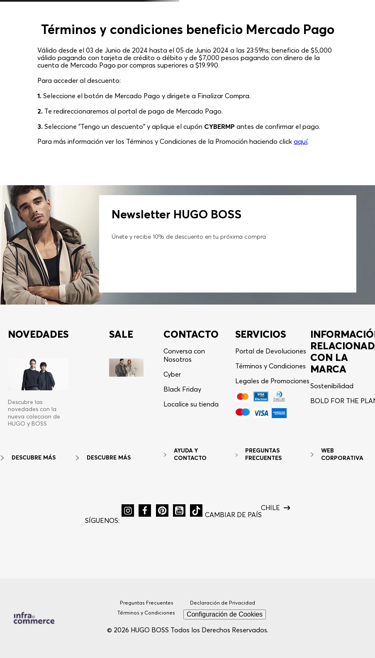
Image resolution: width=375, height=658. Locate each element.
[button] (128, 510)
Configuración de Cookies (225, 614)
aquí (300, 141)
